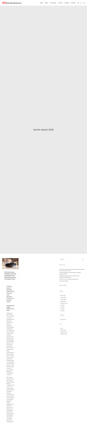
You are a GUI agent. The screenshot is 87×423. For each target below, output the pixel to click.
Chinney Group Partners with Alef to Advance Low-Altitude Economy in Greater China (10, 111)
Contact (73, 3)
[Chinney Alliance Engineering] (11, 3)
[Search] (72, 95)
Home (41, 3)
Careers (66, 3)
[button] (10, 99)
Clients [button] (60, 3)
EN (84, 3)
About (46, 3)
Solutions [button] (53, 3)
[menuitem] (42, 3)
